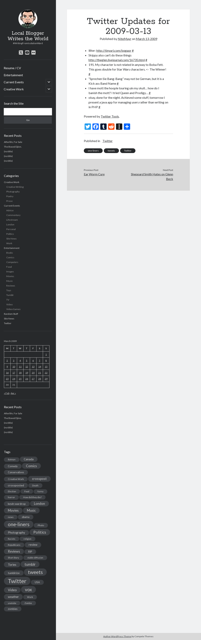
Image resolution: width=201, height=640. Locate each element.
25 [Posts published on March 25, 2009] (20, 378)
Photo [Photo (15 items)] (41, 525)
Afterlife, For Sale (13, 142)
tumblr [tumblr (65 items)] (30, 564)
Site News (11, 238)
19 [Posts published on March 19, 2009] (26, 372)
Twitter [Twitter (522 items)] (17, 580)
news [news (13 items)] (11, 517)
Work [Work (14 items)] (30, 597)
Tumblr (10, 295)
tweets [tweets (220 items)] (35, 572)
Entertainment (13, 75)
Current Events (14, 82)
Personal (11, 229)
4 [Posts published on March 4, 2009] (20, 360)
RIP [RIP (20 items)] (30, 551)
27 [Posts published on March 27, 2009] (33, 378)
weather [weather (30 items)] (13, 596)
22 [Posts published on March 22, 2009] (46, 372)
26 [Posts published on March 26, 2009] (26, 378)
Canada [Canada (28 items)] (29, 459)
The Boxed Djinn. (13, 146)
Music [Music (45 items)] (31, 510)
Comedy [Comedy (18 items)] (13, 466)
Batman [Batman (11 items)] (12, 459)
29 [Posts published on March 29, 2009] (46, 378)
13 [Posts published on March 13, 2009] (33, 366)
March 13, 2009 (146, 39)
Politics (10, 233)
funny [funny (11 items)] (40, 491)
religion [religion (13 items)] (27, 539)
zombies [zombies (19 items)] (12, 608)
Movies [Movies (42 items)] (13, 510)
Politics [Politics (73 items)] (39, 532)
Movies (10, 276)
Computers (12, 262)
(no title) (8, 151)
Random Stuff (11, 313)
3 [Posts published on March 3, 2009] (13, 360)
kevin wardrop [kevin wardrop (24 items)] (17, 503)
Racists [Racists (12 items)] (11, 539)
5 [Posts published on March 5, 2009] (26, 360)
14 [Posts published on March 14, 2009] (39, 366)
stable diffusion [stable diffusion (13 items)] (35, 557)
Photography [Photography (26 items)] (16, 532)
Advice (10, 210)
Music (9, 280)
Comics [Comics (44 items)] (31, 466)
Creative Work (14, 89)
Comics (10, 257)
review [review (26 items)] (33, 544)
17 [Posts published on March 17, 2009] (13, 372)
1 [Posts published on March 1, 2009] (46, 354)
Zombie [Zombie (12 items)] (28, 603)
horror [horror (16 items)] (11, 497)
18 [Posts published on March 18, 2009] (20, 372)
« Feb (6, 393)
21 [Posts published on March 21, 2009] (39, 372)
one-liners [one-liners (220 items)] (18, 524)
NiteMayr (124, 39)
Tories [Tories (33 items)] (12, 564)
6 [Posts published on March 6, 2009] (33, 360)
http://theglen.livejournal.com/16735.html (117, 60)
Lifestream (12, 219)
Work (9, 243)
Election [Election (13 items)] (12, 491)
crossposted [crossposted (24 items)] (16, 485)
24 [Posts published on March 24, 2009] (13, 378)
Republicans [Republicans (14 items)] (14, 544)
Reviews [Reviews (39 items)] (14, 551)
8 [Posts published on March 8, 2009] (46, 360)
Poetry (9, 196)
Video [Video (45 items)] (12, 590)
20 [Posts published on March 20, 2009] (33, 372)
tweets (111, 150)
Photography (13, 191)
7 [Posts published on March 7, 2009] (39, 360)
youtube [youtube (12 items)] (12, 603)
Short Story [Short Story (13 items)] (13, 557)
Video (9, 304)
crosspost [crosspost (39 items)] (39, 479)
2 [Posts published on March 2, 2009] (7, 360)
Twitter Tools (110, 116)
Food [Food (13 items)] (26, 491)
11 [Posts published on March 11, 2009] (20, 366)
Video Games (13, 309)
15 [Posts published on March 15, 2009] (46, 366)
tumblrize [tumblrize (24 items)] (14, 573)
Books (9, 252)
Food (9, 266)
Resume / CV (12, 68)
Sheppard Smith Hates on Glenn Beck (152, 176)
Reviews (10, 285)
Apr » (13, 393)
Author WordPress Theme (117, 636)
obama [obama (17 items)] (25, 517)
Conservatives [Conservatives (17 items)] (16, 472)
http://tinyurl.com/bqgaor (113, 50)
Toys (8, 290)
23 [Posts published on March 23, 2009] (7, 378)
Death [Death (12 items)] (35, 485)
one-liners (93, 150)
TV (7, 299)
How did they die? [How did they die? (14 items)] (32, 497)
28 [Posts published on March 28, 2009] (39, 378)
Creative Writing (15, 186)
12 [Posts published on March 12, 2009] (26, 366)
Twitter (7, 323)
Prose (9, 200)
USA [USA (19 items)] (37, 582)
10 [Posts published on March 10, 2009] (13, 366)
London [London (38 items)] (39, 504)
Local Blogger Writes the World (27, 36)
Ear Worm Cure (94, 174)
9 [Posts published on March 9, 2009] (7, 366)
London (10, 224)
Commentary (13, 215)
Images (10, 271)
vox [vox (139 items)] (28, 589)
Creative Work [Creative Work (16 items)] (16, 479)
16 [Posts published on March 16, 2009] (7, 372)
